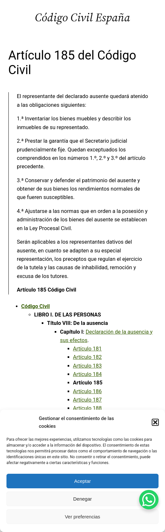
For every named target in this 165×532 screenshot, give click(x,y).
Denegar (82, 499)
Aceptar (82, 481)
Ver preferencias (82, 516)
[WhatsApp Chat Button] (149, 499)
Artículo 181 (87, 349)
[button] (155, 422)
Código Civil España (82, 17)
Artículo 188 (87, 408)
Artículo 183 (87, 366)
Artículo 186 (87, 391)
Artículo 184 (87, 374)
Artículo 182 (87, 357)
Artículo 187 (87, 400)
